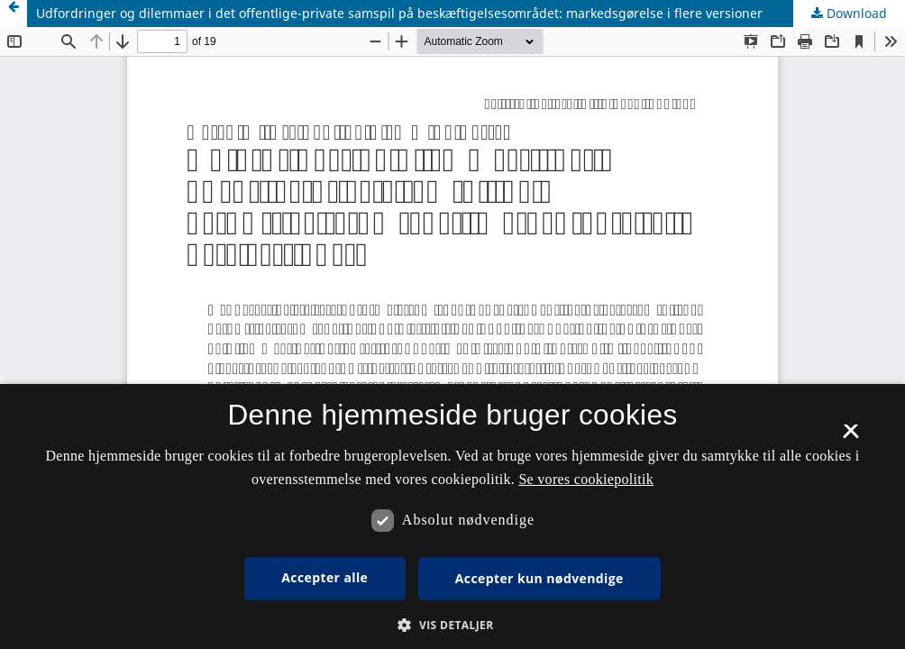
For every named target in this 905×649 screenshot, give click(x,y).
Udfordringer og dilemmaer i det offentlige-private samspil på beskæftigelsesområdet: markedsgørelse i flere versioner (399, 13)
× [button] (850, 437)
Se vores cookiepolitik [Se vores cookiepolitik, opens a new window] (586, 479)
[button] (452, 625)
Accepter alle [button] (324, 577)
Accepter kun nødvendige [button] (539, 578)
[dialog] (452, 516)
